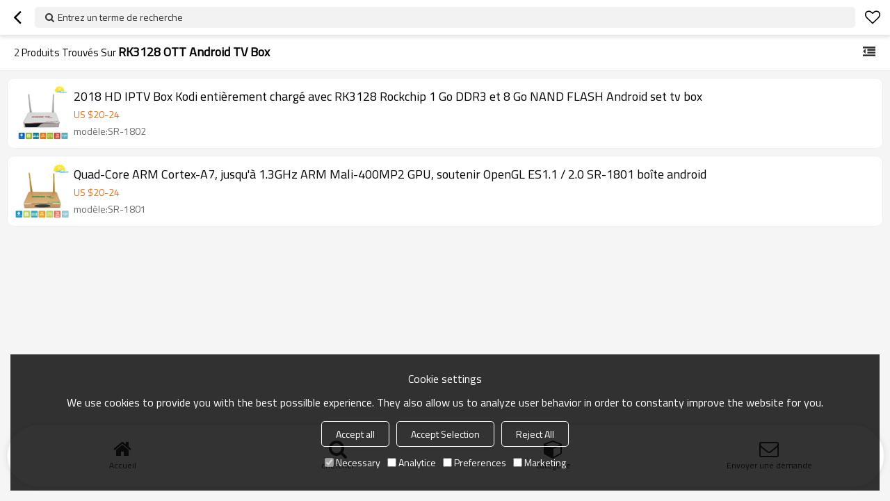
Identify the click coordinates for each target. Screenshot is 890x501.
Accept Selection (445, 434)
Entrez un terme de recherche (120, 17)
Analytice (411, 462)
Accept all (355, 434)
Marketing (539, 462)
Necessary (352, 462)
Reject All (535, 434)
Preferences (474, 462)
